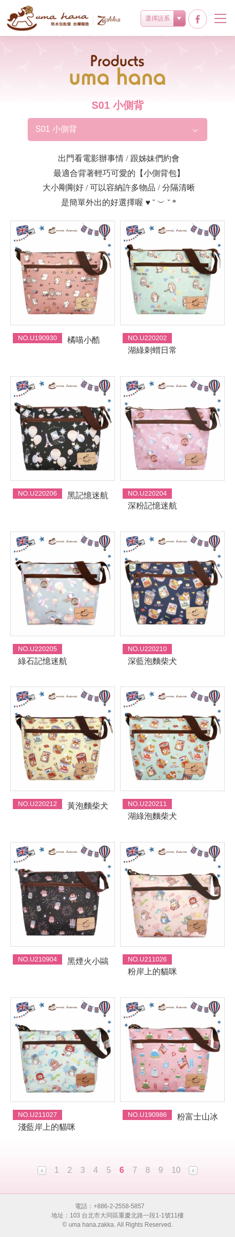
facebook (197, 19)
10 (176, 1170)
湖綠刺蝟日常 (152, 350)
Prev (41, 1170)
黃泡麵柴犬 (87, 805)
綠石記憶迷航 (42, 661)
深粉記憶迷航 (152, 505)
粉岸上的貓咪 (152, 971)
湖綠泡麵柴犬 (152, 816)
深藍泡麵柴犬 (152, 661)
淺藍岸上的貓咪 (46, 1127)
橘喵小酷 (83, 340)
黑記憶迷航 (87, 495)
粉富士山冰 (197, 1116)
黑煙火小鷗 (87, 961)
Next (193, 1170)
